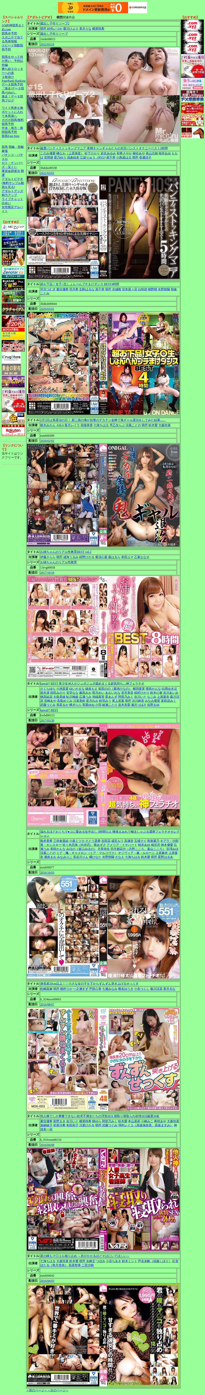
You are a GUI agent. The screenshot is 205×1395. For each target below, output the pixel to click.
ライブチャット (12, 199)
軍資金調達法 (11, 171)
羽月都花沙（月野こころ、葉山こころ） (138, 848)
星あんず (111, 696)
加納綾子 (46, 1125)
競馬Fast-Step (10, 136)
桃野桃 (152, 289)
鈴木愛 (153, 425)
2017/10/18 (47, 572)
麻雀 (5, 151)
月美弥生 (104, 848)
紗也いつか (54, 28)
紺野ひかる (86, 557)
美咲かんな (153, 688)
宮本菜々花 (129, 289)
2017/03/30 (47, 720)
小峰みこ (147, 1121)
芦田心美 (95, 988)
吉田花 (106, 840)
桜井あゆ (165, 153)
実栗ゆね (88, 704)
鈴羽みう (105, 700)
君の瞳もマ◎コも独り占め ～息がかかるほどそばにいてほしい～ (85, 1256)
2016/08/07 (47, 1004)
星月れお (92, 700)
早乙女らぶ (117, 425)
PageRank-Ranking (13, 80)
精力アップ (9, 195)
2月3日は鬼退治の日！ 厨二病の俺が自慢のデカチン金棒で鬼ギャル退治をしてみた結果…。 (103, 420)
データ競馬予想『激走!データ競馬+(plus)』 (13, 88)
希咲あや (160, 1121)
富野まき (59, 1121)
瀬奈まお (50, 857)
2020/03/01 (47, 309)
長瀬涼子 (145, 157)
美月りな (85, 28)
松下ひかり (92, 153)
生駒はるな (86, 289)
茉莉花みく (168, 700)
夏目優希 (62, 289)
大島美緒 (59, 696)
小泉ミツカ (77, 840)
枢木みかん (48, 425)
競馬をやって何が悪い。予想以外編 (12, 61)
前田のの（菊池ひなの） (115, 688)
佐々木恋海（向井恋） (77, 844)
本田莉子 (72, 1125)
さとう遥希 (93, 840)
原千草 (110, 157)
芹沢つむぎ (48, 289)
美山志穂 (152, 153)
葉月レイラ (72, 425)
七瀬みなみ (109, 988)
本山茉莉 (134, 1121)
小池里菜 (62, 688)
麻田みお (85, 692)
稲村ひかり (141, 692)
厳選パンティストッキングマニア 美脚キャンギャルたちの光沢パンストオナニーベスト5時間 (104, 148)
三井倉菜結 (61, 840)
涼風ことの (133, 425)
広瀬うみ (85, 696)
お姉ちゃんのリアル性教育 (58, 562)
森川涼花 (156, 988)
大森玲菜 (164, 425)
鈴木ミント (129, 1261)
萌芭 (43, 28)
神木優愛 (167, 844)
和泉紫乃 (153, 840)
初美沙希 (59, 1125)
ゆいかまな (77, 688)
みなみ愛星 (152, 700)
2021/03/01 (47, 173)
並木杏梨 (124, 704)
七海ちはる (101, 425)
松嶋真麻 (46, 988)
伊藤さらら (48, 557)
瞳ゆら (96, 1121)
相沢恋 (155, 844)
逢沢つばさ (138, 704)
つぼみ (100, 1261)
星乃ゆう (60, 157)
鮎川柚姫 (72, 696)
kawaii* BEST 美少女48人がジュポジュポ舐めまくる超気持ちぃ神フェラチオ (92, 683)
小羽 (98, 704)
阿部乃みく (125, 696)
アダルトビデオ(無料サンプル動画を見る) (13, 183)
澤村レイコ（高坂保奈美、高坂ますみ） (145, 1125)
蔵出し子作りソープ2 (54, 23)
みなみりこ (64, 857)
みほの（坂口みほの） (81, 848)
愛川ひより (70, 28)
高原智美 (75, 1265)
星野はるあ (165, 857)
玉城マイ (140, 840)
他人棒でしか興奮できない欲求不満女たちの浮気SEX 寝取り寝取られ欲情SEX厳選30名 (99, 1116)
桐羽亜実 (139, 688)
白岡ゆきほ (169, 688)
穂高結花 (46, 696)
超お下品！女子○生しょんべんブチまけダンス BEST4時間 (79, 284)
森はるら (114, 557)
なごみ (151, 696)
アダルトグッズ (12, 191)
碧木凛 (44, 692)
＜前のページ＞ (36, 1390)
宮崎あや (50, 700)
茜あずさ (100, 844)
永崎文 (90, 1261)
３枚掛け (8, 77)
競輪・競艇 (16, 147)
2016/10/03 (47, 872)
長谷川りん (80, 857)
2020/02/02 (47, 440)
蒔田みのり (57, 692)
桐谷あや (139, 153)
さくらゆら (48, 688)
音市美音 (127, 692)
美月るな (169, 988)
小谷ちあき (113, 1261)
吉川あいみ (170, 692)
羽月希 (73, 289)
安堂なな (72, 692)
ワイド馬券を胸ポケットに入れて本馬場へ (12, 112)
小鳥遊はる (124, 157)
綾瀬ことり (109, 704)
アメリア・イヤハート (122, 844)
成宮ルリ (117, 840)
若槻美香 (87, 425)
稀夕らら (75, 704)
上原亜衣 (163, 696)
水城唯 (116, 289)
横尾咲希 (98, 28)
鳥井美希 (46, 840)
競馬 (5, 147)
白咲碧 (142, 289)
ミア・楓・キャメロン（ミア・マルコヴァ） (86, 853)
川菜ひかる (86, 1125)
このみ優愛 (48, 153)
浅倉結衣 (73, 157)
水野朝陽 (164, 289)
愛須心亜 (101, 557)
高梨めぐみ (64, 700)
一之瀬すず (80, 988)
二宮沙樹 (88, 1265)
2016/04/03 (47, 1280)
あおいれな (112, 692)
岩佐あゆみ (108, 153)
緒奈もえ (91, 688)
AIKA (60, 425)
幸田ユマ (127, 557)
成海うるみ (70, 557)
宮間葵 (48, 157)
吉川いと (140, 696)
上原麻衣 (162, 853)
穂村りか (66, 988)
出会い (6, 203)
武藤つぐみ (48, 704)
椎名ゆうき (125, 988)
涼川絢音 (138, 700)
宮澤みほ (172, 848)
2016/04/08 (47, 1145)
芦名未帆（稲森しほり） (155, 1261)
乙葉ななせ (141, 557)
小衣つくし (141, 988)
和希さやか (124, 153)
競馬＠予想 (9, 33)
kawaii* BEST (49, 710)
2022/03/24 (47, 44)
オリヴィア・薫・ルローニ (136, 853)
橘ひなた (95, 857)
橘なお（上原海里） (70, 153)
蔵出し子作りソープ (54, 33)
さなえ (119, 857)
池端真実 (98, 696)
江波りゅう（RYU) (93, 157)
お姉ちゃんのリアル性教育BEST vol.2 (65, 551)
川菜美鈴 (79, 700)
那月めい (98, 692)
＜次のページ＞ (58, 1390)
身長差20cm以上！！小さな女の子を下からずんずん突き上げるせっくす (89, 983)
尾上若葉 (118, 700)
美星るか (62, 704)
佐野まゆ (153, 704)
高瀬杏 (128, 840)
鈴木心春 (156, 692)
